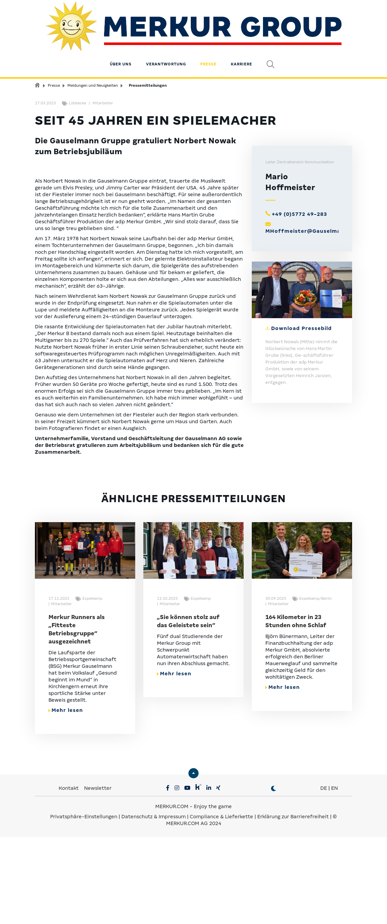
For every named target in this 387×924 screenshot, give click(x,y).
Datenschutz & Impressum (154, 906)
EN (334, 878)
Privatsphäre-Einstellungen (83, 906)
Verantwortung (166, 46)
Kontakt (69, 878)
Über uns (120, 46)
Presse (208, 46)
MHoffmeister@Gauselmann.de (311, 321)
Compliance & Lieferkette (222, 906)
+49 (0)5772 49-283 (299, 304)
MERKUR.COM (171, 896)
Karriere (241, 46)
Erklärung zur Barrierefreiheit (293, 906)
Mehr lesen (65, 800)
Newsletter (97, 878)
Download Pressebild (301, 419)
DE (323, 878)
